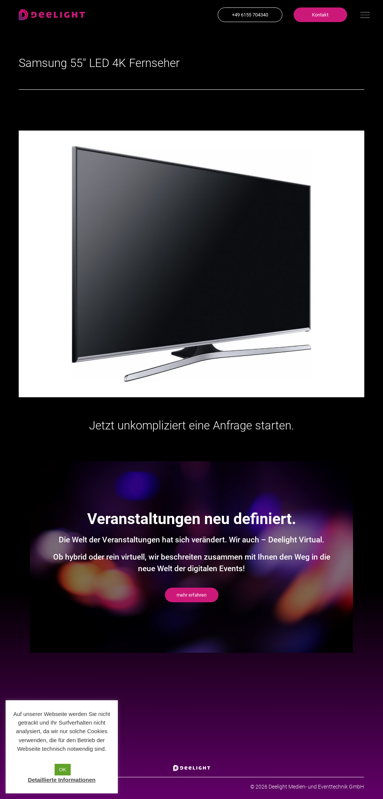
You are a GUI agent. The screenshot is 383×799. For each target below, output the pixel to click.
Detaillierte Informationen (62, 780)
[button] (250, 14)
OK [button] (62, 769)
